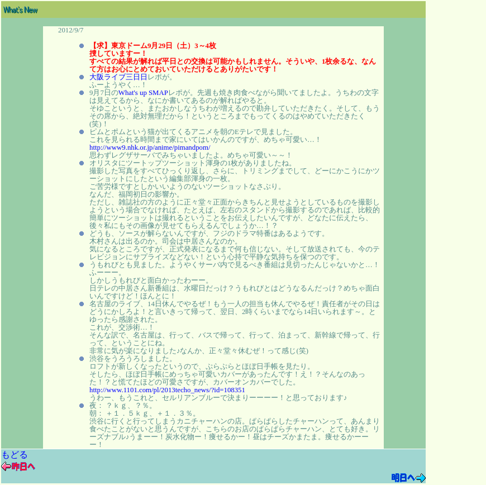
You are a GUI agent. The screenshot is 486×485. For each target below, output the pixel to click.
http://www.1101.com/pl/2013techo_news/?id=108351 (167, 390)
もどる (14, 454)
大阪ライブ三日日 (118, 77)
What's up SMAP (143, 93)
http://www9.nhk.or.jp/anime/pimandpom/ (149, 147)
